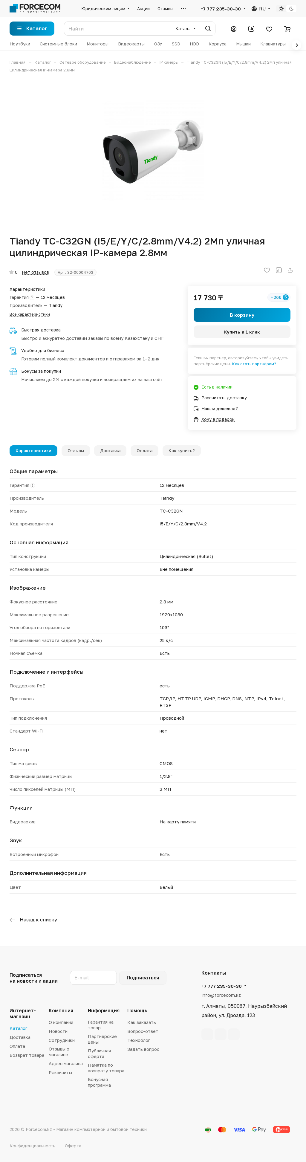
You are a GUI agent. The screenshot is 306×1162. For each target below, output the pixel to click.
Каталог (18, 1028)
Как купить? (182, 450)
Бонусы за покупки (41, 371)
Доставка (110, 450)
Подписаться (143, 978)
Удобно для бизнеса (42, 350)
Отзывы (76, 450)
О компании (61, 1022)
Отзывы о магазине (59, 1051)
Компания (61, 1010)
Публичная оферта (99, 1053)
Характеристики (33, 450)
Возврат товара (27, 1055)
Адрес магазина (66, 1063)
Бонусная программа (99, 1082)
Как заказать (141, 1022)
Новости (58, 1031)
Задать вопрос (143, 1049)
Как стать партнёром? (254, 363)
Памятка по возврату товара (106, 1067)
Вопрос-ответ (142, 1031)
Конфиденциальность (32, 1145)
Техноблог (138, 1040)
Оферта (73, 1145)
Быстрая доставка (41, 329)
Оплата (144, 450)
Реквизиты (60, 1072)
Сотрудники (62, 1040)
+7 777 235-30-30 (221, 8)
